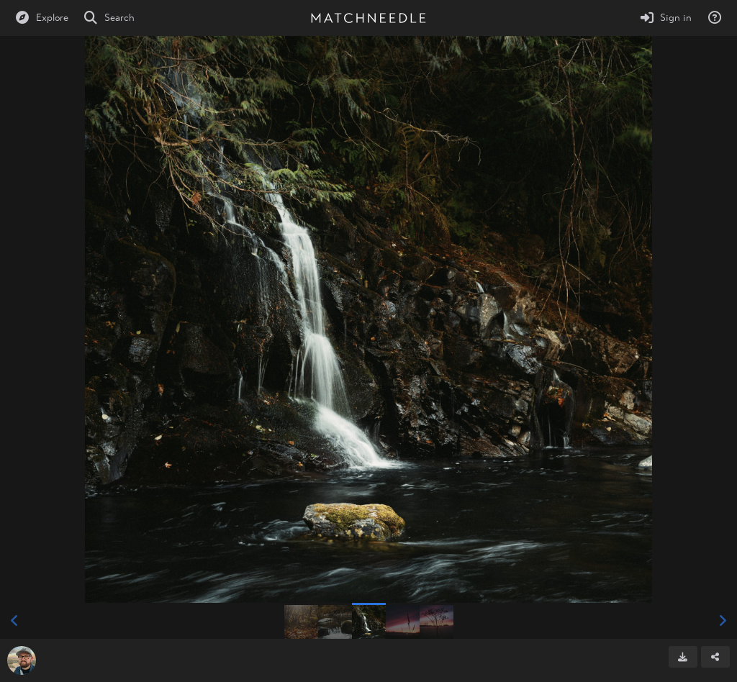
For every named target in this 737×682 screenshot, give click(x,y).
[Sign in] (665, 18)
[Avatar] (21, 660)
